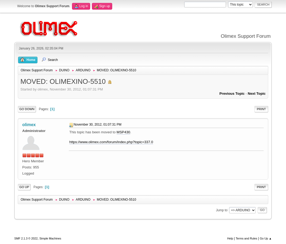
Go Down (27, 109)
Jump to (222, 210)
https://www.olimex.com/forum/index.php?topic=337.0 (111, 142)
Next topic (257, 94)
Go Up (24, 187)
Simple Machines (50, 238)
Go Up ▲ (266, 238)
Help (230, 238)
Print (261, 109)
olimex (29, 124)
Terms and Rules (246, 238)
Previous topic (232, 94)
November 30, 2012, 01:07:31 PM (97, 124)
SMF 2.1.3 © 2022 (26, 238)
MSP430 (123, 132)
